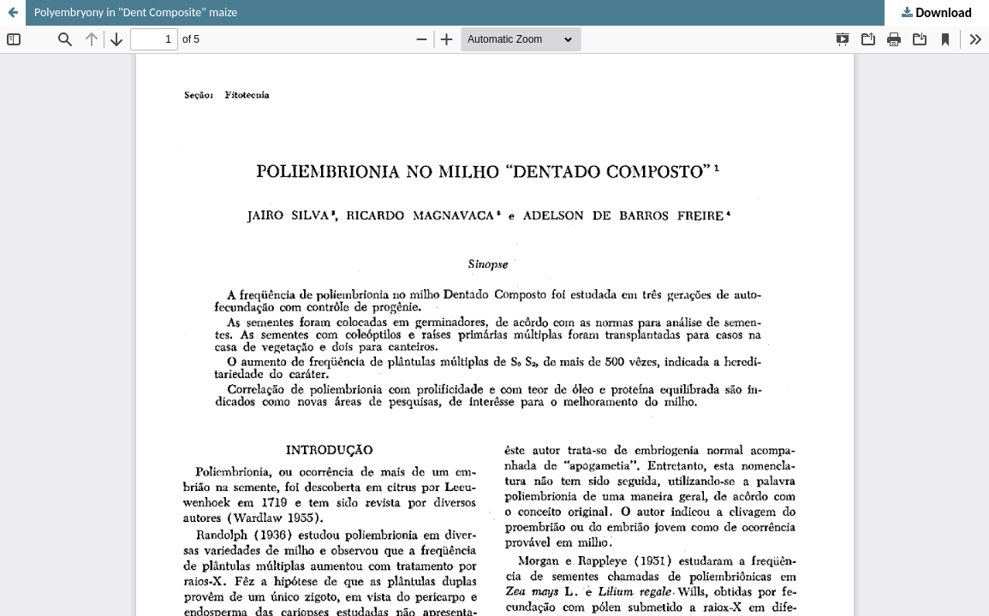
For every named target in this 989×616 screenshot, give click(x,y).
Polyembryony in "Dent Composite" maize (135, 12)
